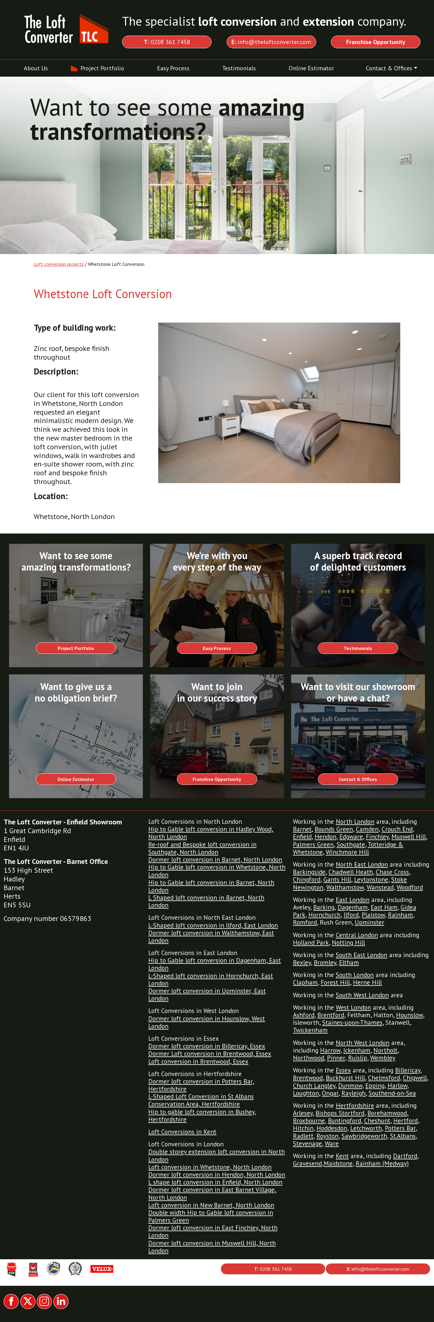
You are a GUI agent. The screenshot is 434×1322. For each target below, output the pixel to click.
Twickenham (310, 1030)
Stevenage (307, 1143)
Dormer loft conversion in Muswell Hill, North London (212, 1247)
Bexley (302, 962)
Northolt (385, 1050)
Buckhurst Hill (345, 1078)
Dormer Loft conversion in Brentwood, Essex (209, 1054)
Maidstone (338, 1163)
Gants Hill (337, 879)
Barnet (302, 829)
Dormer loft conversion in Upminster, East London (207, 994)
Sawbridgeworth (364, 1136)
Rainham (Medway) (382, 1163)
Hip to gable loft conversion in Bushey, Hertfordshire (202, 1115)
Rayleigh (353, 1093)
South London (355, 975)
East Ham (384, 907)
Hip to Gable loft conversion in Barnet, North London (211, 886)
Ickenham (356, 1050)
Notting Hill (348, 942)
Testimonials (239, 68)
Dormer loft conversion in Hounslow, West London (206, 1022)
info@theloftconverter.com (271, 42)
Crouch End (397, 829)
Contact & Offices (389, 68)
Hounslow (409, 1015)
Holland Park (311, 942)
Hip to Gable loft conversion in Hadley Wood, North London (210, 833)
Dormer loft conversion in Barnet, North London (215, 859)
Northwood (308, 1058)
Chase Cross (392, 872)
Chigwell (415, 1078)
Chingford (306, 879)
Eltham (349, 962)
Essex (343, 1070)
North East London (362, 864)
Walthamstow (345, 887)
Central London (357, 935)
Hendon (325, 837)
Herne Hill (367, 982)
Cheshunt (377, 1121)
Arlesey (303, 1113)
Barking (324, 907)
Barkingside (309, 872)
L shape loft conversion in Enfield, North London (215, 1182)
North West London (362, 1043)
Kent (342, 1156)
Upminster (369, 922)
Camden (367, 829)
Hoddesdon (331, 1128)
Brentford (330, 1015)
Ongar (330, 1093)
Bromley (325, 962)
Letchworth (366, 1128)
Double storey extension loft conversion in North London (216, 1155)
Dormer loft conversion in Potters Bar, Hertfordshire (201, 1085)
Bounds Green (334, 829)
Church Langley (314, 1085)
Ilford (351, 915)
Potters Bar (400, 1128)
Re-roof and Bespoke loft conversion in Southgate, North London (202, 848)
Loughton (306, 1093)
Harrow (330, 1050)
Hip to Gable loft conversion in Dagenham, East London (214, 964)
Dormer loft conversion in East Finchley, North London (213, 1231)
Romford (305, 922)
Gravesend (307, 1163)
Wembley (382, 1058)
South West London (362, 995)
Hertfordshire (355, 1105)
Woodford (410, 887)
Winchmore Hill (347, 852)
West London (353, 1007)
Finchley (377, 837)
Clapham (305, 982)
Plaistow (373, 915)
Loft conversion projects (59, 264)
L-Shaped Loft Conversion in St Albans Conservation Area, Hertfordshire (201, 1100)
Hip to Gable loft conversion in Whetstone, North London (216, 871)
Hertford (405, 1121)
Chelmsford (384, 1078)
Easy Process (173, 68)
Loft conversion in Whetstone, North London (210, 1167)
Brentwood (308, 1078)
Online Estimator (311, 68)
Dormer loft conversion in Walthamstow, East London (211, 937)
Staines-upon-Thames (352, 1022)
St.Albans (403, 1136)
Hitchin (303, 1128)
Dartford (405, 1156)
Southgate (351, 844)
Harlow (397, 1085)
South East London (361, 955)
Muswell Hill (409, 837)
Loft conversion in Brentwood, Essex (198, 1061)
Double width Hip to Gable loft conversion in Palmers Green (210, 1216)
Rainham (400, 915)
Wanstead (380, 887)
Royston (327, 1136)
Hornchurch (324, 915)
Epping (375, 1085)
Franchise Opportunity (217, 779)
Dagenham (353, 907)
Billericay (407, 1070)
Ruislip (357, 1058)
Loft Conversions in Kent (182, 1132)
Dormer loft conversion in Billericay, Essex (206, 1046)
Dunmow (350, 1085)
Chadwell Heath (351, 872)
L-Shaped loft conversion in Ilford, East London (213, 925)
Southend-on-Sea (392, 1093)
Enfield (302, 837)
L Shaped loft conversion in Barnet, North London (206, 901)
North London (355, 821)
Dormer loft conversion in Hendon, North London (216, 1175)
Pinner (336, 1058)
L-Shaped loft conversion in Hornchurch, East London (210, 979)
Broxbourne (309, 1121)
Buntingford (344, 1121)
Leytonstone (371, 879)
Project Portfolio (102, 68)
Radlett (303, 1136)
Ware (332, 1143)
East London (353, 900)
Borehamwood (387, 1113)
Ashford (303, 1015)
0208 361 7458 (167, 42)
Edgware (351, 837)
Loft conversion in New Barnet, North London (211, 1205)
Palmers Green (313, 844)
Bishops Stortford (340, 1113)
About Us (36, 68)
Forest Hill (335, 982)
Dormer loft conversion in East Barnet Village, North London (212, 1193)
